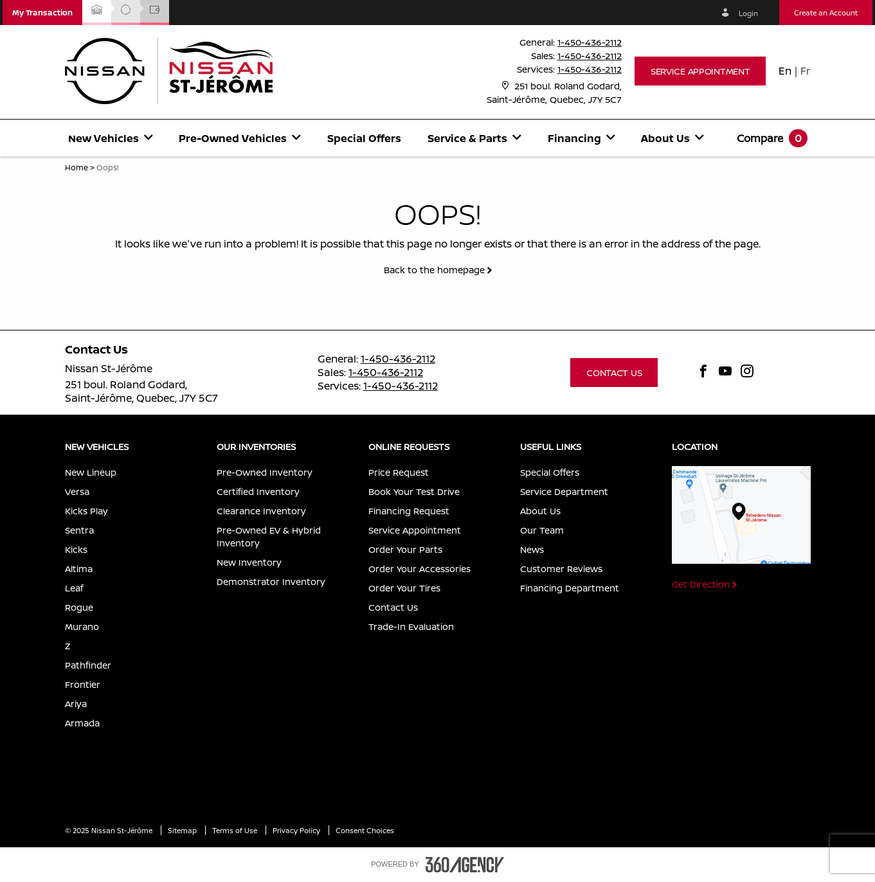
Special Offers (364, 138)
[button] (42, 12)
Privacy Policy (297, 830)
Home (76, 167)
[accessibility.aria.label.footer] (465, 864)
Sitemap (183, 830)
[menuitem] (110, 138)
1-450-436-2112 (589, 42)
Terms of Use (235, 830)
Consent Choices (365, 830)
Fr (805, 70)
